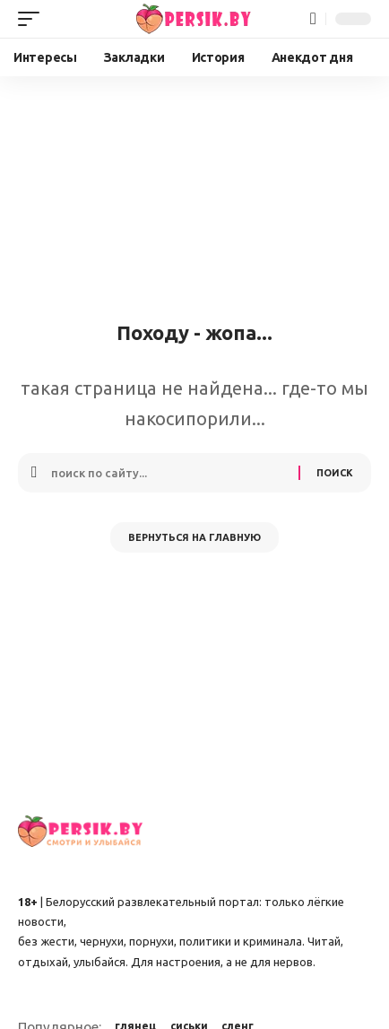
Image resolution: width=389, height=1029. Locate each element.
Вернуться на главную (194, 537)
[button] (33, 19)
